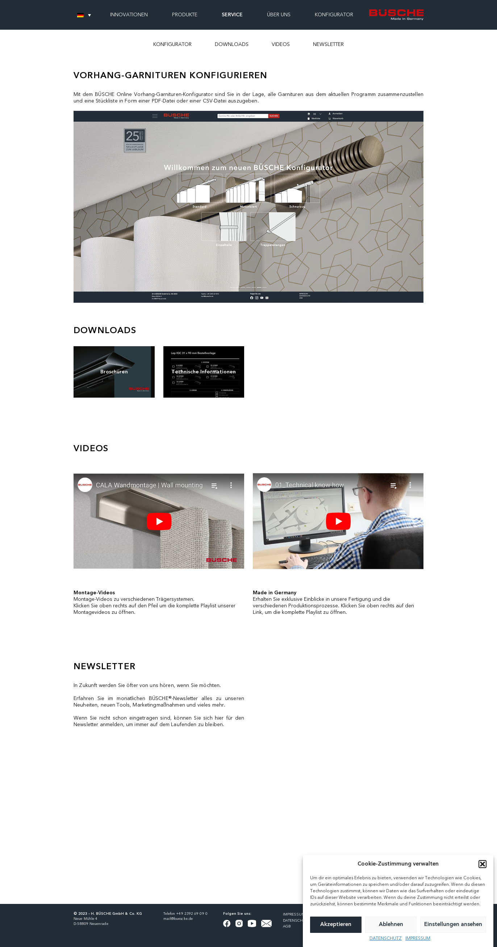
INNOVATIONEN (129, 14)
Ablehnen (391, 924)
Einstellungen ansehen (453, 924)
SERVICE (232, 14)
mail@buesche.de (178, 919)
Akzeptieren (335, 924)
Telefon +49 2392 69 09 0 (185, 913)
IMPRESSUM (417, 938)
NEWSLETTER (328, 44)
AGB (287, 926)
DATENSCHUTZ (385, 938)
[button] (482, 864)
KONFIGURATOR (172, 44)
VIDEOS (281, 44)
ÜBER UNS (279, 14)
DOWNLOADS (231, 44)
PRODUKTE (184, 14)
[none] (84, 15)
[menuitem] (84, 15)
